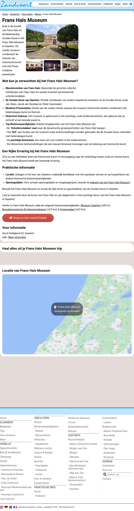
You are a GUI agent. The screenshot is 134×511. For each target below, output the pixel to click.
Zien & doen (80, 4)
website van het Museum (110, 182)
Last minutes (7, 498)
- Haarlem (73, 489)
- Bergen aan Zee (77, 448)
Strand (69, 4)
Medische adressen (79, 418)
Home (3, 418)
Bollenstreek (109, 426)
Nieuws (72, 431)
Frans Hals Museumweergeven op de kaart (67, 309)
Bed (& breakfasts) (10, 452)
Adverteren (108, 465)
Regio (118, 4)
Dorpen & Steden (43, 452)
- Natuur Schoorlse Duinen (82, 444)
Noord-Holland (76, 439)
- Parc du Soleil (8, 478)
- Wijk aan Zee (76, 473)
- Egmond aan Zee (78, 461)
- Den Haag (108, 448)
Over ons (107, 470)
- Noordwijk (108, 435)
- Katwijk (107, 439)
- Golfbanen (40, 470)
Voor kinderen (8, 435)
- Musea (38, 430)
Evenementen (94, 4)
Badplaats (5, 426)
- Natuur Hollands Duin (115, 431)
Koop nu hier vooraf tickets (28, 218)
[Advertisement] (67, 258)
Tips (2, 430)
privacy (39, 507)
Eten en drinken (42, 478)
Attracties (39, 439)
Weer (125, 4)
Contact (106, 478)
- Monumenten (42, 435)
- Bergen (72, 452)
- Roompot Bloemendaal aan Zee (16, 489)
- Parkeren (39, 495)
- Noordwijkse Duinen (12, 474)
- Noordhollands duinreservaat (77, 467)
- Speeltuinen (41, 444)
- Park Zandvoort (9, 482)
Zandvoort (44, 4)
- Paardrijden (41, 465)
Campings (5, 456)
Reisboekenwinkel (78, 426)
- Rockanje (108, 457)
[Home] (34, 4)
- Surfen (38, 474)
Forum (71, 422)
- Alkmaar (73, 457)
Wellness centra (43, 448)
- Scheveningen (110, 444)
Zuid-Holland (109, 418)
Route (37, 491)
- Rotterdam (109, 452)
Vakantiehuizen (8, 465)
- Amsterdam (75, 484)
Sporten (38, 461)
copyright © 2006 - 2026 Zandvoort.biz (59, 507)
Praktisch (108, 4)
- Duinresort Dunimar (11, 469)
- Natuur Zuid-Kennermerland (76, 479)
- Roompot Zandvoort (12, 494)
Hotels (3, 461)
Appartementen (8, 448)
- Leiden (106, 422)
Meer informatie (17, 237)
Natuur (38, 457)
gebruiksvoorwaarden (26, 507)
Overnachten (57, 4)
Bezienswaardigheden (46, 426)
